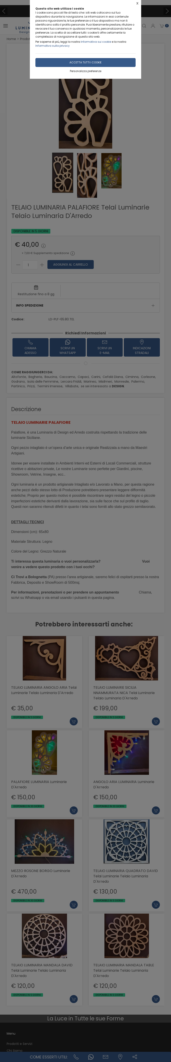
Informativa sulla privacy (52, 46)
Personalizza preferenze (85, 71)
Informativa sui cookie (96, 42)
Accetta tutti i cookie (85, 62)
